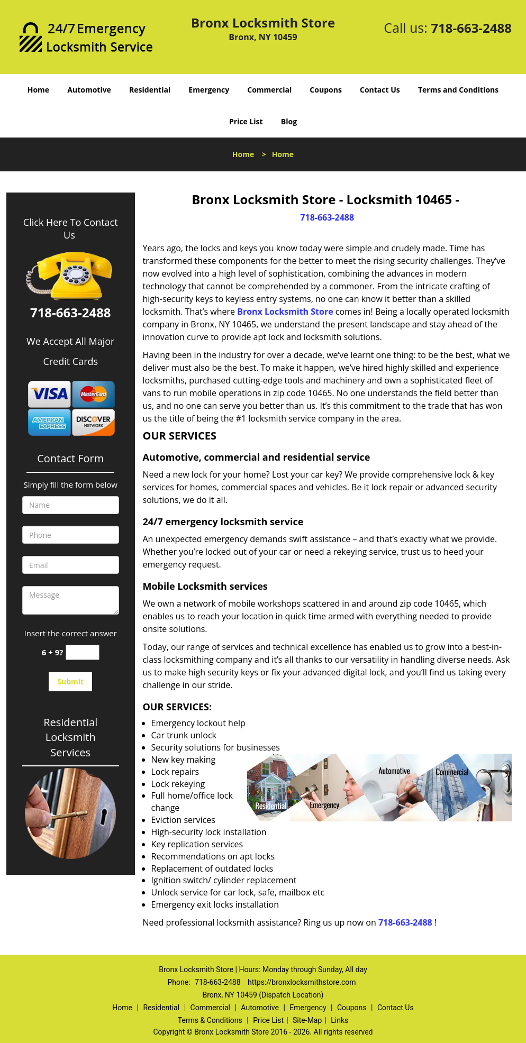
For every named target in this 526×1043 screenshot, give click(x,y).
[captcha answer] (82, 652)
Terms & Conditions (210, 1020)
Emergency (208, 90)
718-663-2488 (471, 27)
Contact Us (380, 90)
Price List (246, 121)
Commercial (269, 90)
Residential (149, 90)
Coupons (325, 90)
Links (339, 1020)
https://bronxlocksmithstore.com (302, 982)
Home (38, 90)
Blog (289, 121)
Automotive (89, 90)
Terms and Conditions (458, 90)
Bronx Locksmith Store (285, 311)
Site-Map (307, 1020)
